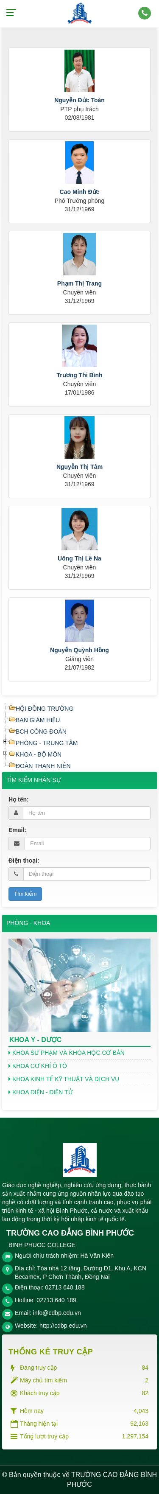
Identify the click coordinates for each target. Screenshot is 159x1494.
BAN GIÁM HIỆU (38, 720)
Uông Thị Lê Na (79, 558)
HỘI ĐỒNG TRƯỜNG (44, 708)
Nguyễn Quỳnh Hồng (79, 650)
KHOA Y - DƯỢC (35, 1039)
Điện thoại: (23, 860)
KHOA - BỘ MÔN (38, 754)
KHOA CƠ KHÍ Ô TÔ (37, 1065)
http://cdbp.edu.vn (62, 1325)
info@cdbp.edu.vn (57, 1312)
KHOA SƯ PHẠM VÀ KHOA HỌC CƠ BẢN (66, 1052)
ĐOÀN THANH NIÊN (43, 765)
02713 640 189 (56, 1300)
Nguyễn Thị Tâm (79, 466)
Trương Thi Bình (79, 375)
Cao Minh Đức (80, 191)
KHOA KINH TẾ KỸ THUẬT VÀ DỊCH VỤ (63, 1079)
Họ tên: (18, 799)
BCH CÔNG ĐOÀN (41, 731)
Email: (17, 830)
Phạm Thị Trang (79, 283)
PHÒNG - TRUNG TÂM (47, 743)
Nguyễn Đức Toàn (79, 100)
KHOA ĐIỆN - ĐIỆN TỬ (40, 1092)
